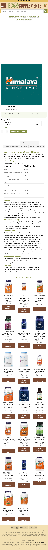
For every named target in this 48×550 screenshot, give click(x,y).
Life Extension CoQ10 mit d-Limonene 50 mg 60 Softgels (24, 406)
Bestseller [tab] (40, 146)
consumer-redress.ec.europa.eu (13, 546)
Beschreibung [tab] (14, 143)
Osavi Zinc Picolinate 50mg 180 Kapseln (8, 370)
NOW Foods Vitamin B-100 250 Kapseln (40, 370)
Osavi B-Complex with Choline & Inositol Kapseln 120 (24, 371)
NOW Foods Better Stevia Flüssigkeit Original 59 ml (39, 406)
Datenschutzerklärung (14, 532)
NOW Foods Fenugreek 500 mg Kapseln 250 (8, 509)
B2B (6, 532)
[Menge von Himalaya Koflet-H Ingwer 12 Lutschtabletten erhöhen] (7, 131)
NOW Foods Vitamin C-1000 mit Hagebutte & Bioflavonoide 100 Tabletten (24, 299)
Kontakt (4, 531)
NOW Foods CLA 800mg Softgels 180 (8, 297)
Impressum (36, 531)
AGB (41, 531)
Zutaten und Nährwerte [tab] (11, 146)
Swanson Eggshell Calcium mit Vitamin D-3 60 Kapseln (8, 335)
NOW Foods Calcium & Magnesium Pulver (39, 474)
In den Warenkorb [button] (8, 307)
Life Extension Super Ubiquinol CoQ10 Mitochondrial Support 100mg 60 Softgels (39, 336)
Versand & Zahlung (13, 531)
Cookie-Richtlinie (27, 532)
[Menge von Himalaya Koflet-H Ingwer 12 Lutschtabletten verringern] (2, 131)
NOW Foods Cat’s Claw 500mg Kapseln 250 (24, 509)
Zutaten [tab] (32, 146)
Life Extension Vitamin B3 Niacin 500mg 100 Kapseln (24, 475)
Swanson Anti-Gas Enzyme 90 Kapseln (40, 439)
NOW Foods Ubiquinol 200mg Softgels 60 (24, 439)
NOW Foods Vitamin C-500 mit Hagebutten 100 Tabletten (8, 440)
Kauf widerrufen (39, 532)
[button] (3, 5)
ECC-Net (37, 546)
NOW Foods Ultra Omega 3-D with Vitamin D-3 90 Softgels (8, 406)
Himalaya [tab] (24, 146)
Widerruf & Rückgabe (25, 531)
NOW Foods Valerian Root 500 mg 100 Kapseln (39, 298)
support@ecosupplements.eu (38, 542)
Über (44, 531)
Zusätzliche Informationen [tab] (29, 143)
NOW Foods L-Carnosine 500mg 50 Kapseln (8, 474)
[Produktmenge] (4, 131)
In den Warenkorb (18, 131)
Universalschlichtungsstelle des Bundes (29, 548)
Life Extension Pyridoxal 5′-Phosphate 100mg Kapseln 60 (24, 335)
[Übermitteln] (45, 11)
